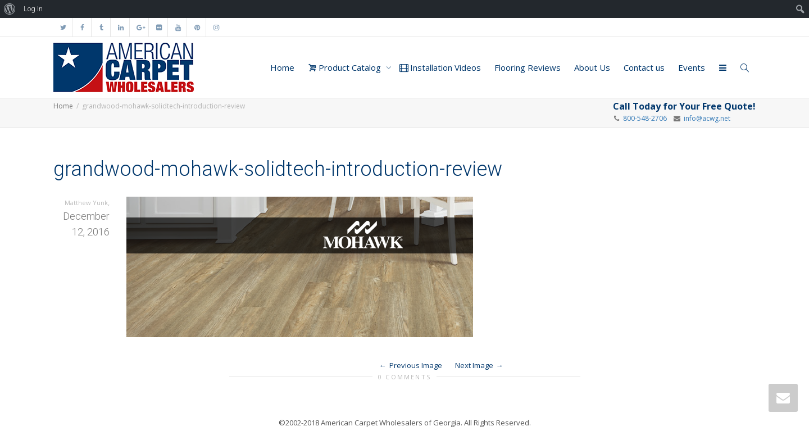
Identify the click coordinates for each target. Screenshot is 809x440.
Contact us (644, 67)
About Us (592, 67)
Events (691, 67)
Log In (33, 8)
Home (282, 67)
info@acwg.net (705, 118)
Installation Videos (440, 67)
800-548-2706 (645, 118)
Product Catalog (345, 67)
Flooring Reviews (527, 67)
